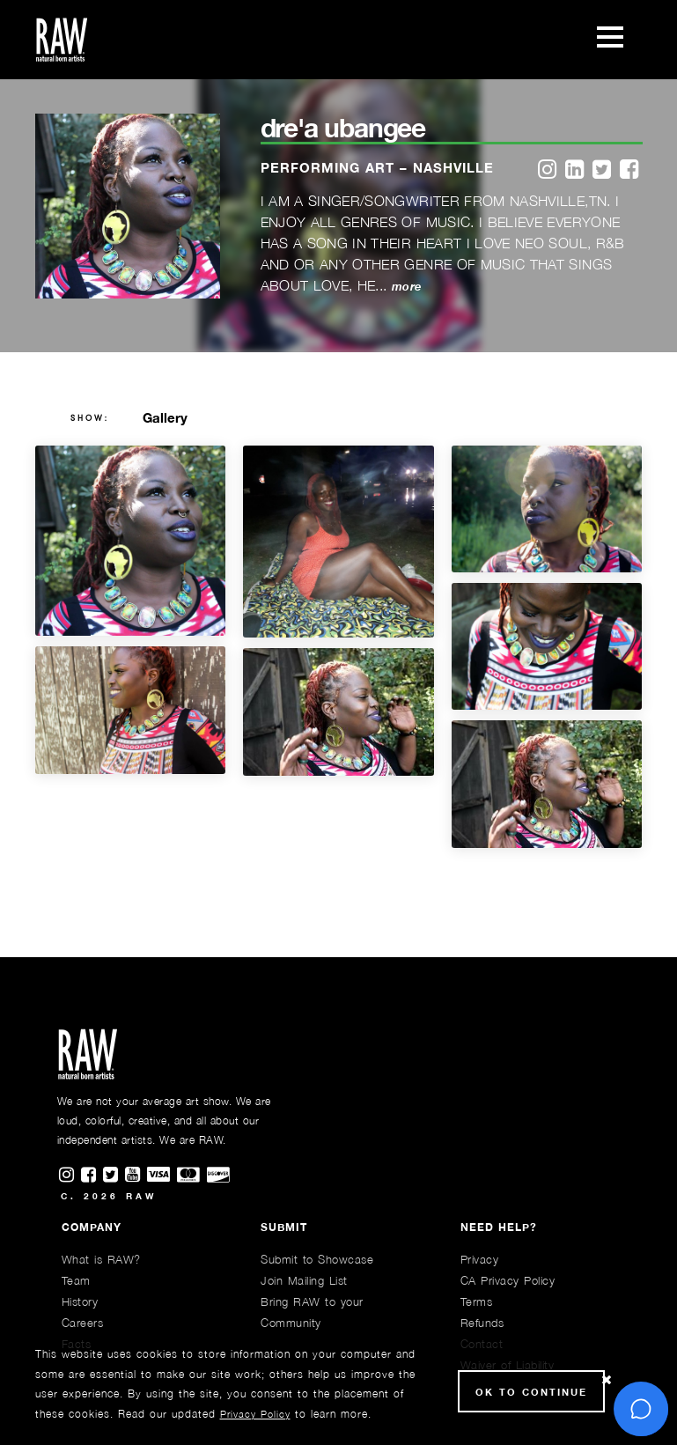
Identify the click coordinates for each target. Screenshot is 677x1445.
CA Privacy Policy (508, 1280)
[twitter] (601, 170)
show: (90, 418)
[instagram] (547, 170)
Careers (83, 1323)
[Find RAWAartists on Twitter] (114, 1175)
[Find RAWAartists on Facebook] (92, 1175)
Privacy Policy (255, 1413)
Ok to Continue (531, 1391)
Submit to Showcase (317, 1259)
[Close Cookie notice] (606, 1380)
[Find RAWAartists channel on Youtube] (136, 1175)
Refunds (482, 1323)
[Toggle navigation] (610, 39)
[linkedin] (574, 170)
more (406, 286)
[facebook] (629, 170)
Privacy (479, 1259)
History (80, 1301)
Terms (476, 1301)
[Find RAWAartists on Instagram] (70, 1175)
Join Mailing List (304, 1280)
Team (76, 1280)
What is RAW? (101, 1259)
